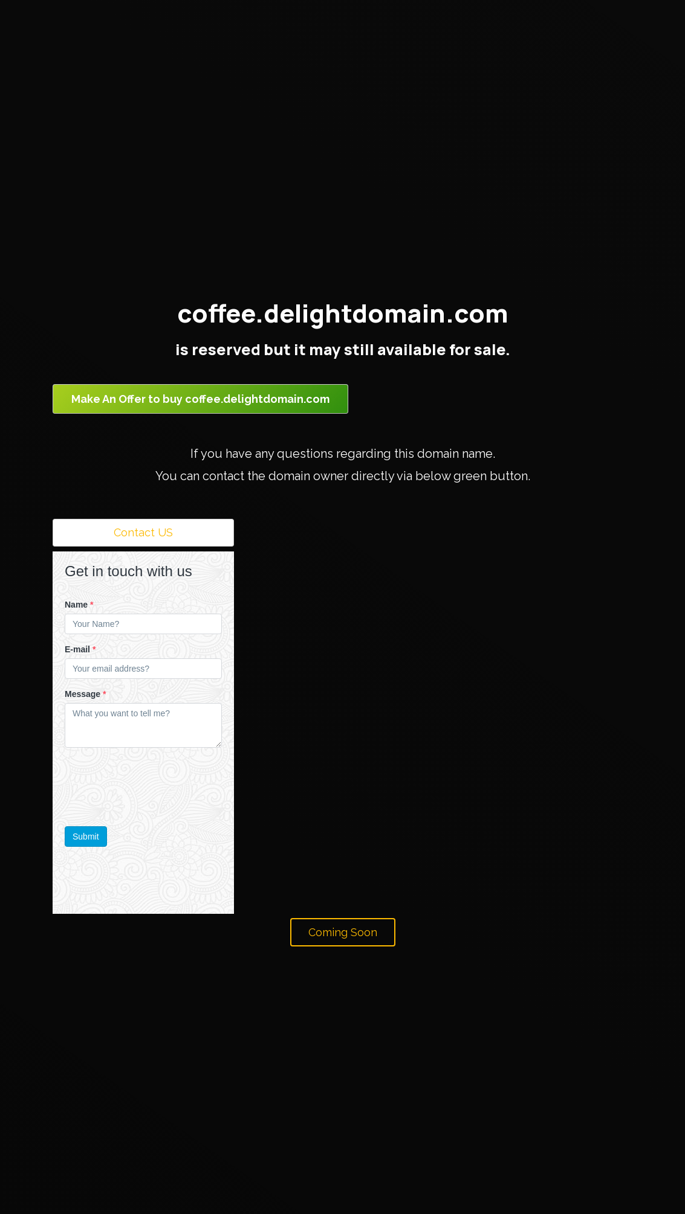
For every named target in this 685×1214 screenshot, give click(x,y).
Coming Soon (342, 932)
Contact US (143, 532)
